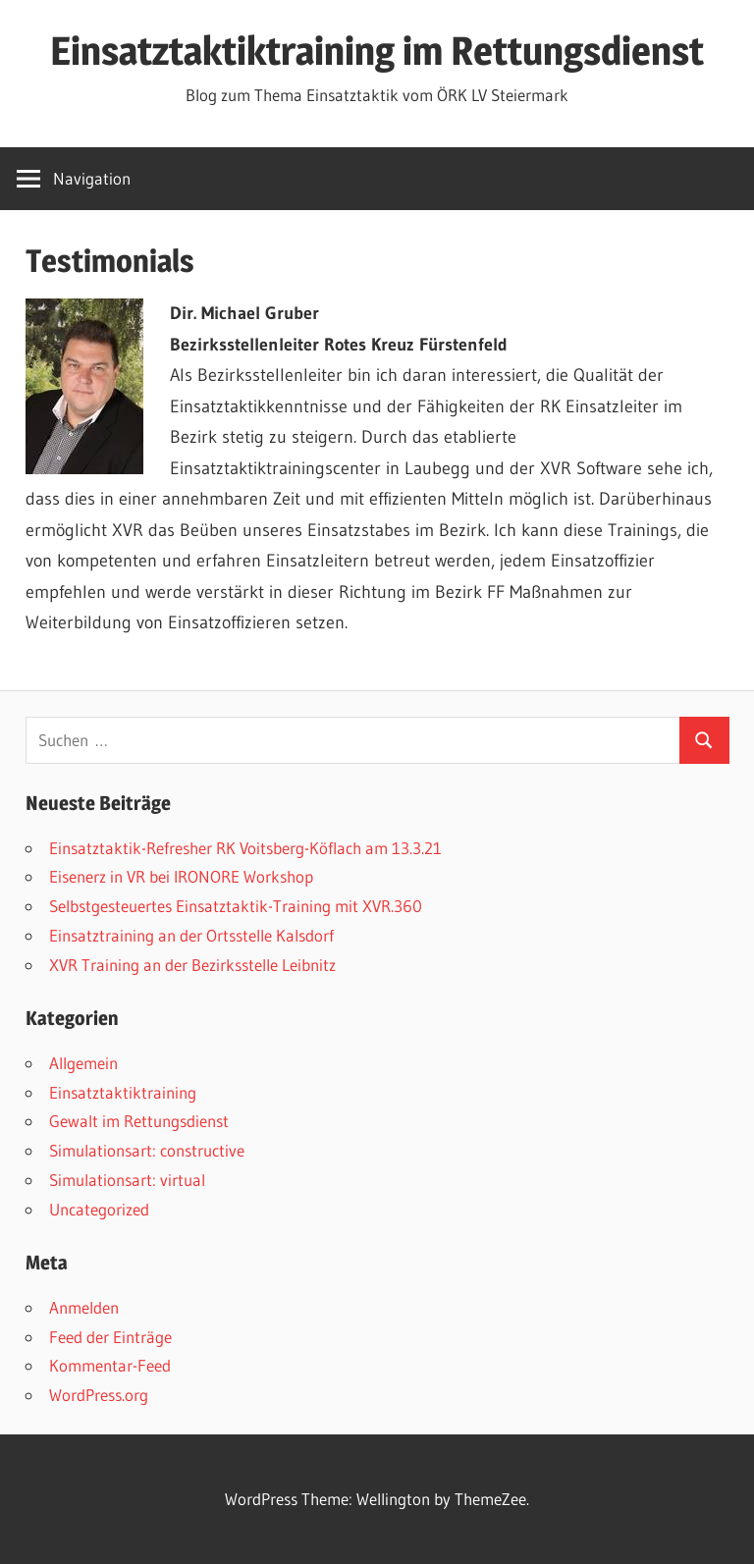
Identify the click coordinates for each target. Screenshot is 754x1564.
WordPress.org (98, 1394)
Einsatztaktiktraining (122, 1092)
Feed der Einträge (110, 1336)
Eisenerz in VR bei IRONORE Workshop (181, 876)
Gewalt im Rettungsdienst (139, 1120)
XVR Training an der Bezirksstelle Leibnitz (192, 964)
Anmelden (84, 1307)
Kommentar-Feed (110, 1365)
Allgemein (83, 1062)
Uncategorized (99, 1209)
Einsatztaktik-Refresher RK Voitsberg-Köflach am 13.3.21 (245, 847)
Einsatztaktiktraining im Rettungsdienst (377, 51)
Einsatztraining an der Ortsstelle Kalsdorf (191, 935)
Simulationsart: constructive (146, 1150)
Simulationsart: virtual (127, 1179)
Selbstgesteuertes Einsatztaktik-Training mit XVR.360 (235, 905)
